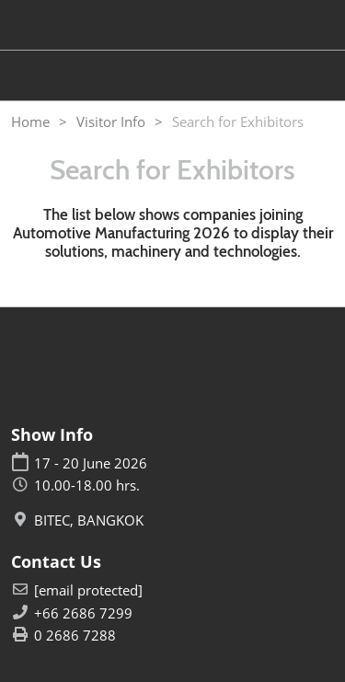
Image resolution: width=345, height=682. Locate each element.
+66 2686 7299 (83, 613)
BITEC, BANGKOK (89, 520)
